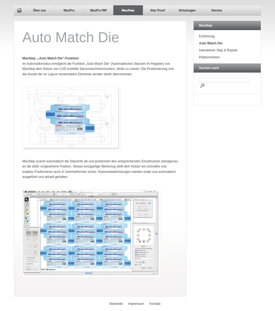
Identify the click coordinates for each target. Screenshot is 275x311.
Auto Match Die (210, 43)
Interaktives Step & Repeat (218, 50)
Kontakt (155, 304)
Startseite (116, 304)
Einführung (207, 36)
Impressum (136, 304)
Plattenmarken (209, 57)
